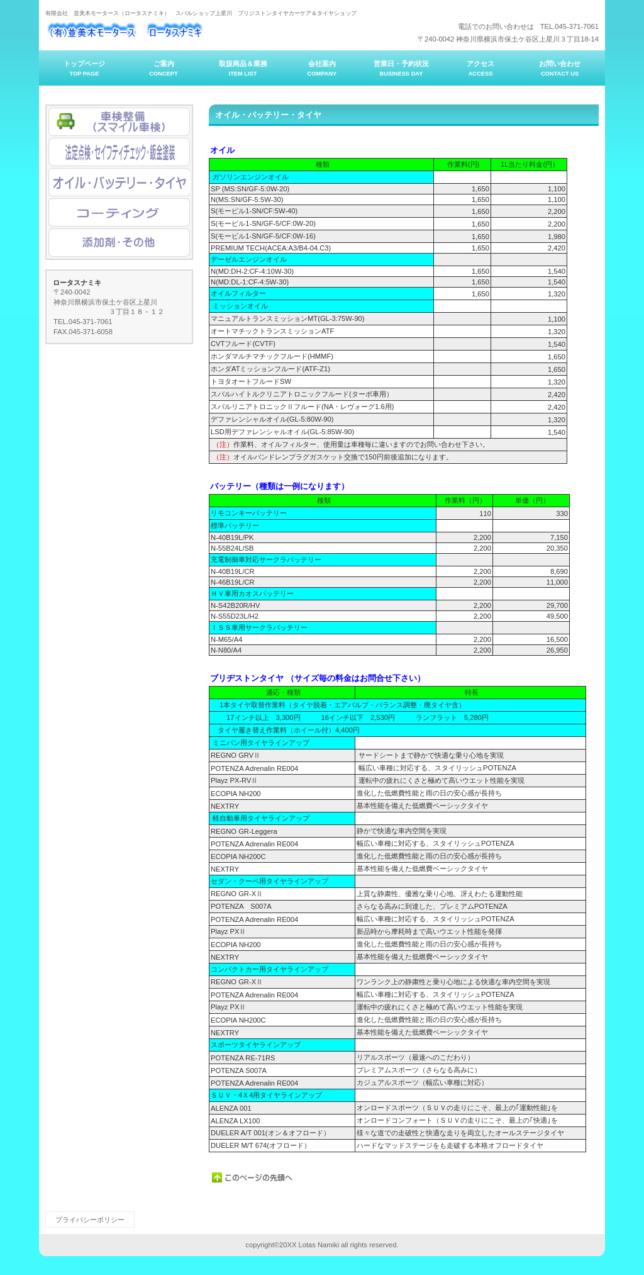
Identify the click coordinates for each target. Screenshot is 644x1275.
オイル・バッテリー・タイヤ (119, 182)
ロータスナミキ (171, 32)
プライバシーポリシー (90, 1219)
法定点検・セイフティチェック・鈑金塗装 (119, 152)
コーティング (119, 212)
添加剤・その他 (119, 242)
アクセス (119, 122)
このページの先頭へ (253, 1177)
